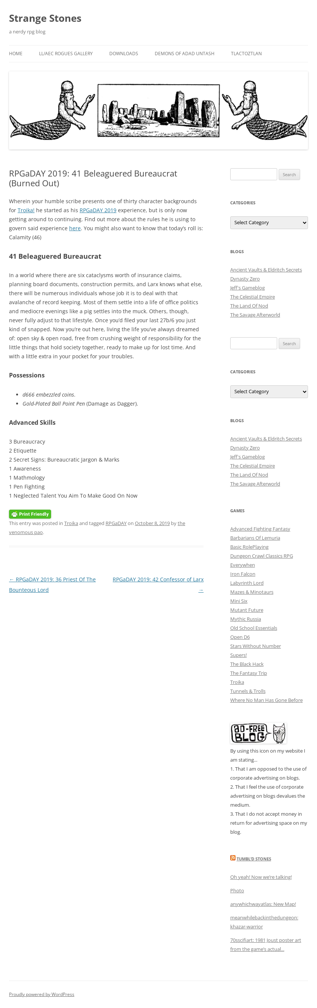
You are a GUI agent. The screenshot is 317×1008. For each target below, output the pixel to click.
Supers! (238, 655)
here (75, 228)
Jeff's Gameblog (247, 287)
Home (16, 53)
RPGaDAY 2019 (98, 210)
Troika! (26, 210)
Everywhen (242, 564)
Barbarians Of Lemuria (255, 537)
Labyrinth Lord (247, 582)
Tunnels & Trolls (248, 691)
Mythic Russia (245, 619)
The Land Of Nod (249, 305)
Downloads (123, 53)
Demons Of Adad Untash (184, 53)
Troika (71, 523)
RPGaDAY (116, 523)
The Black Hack (247, 664)
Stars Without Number (255, 646)
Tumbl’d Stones (254, 859)
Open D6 (240, 637)
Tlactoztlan (246, 53)
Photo (237, 890)
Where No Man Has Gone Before (266, 700)
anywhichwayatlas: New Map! (263, 904)
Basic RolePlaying (249, 546)
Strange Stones (45, 18)
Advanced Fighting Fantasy (260, 528)
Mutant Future (246, 610)
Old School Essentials (253, 628)
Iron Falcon (242, 573)
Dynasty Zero (245, 278)
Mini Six (239, 601)
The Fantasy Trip (248, 673)
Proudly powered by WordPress (41, 994)
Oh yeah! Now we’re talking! (261, 877)
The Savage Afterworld (255, 314)
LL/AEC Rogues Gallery (66, 53)
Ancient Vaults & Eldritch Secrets (266, 269)
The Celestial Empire (252, 296)
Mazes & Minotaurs (251, 592)
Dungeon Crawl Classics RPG (261, 555)
